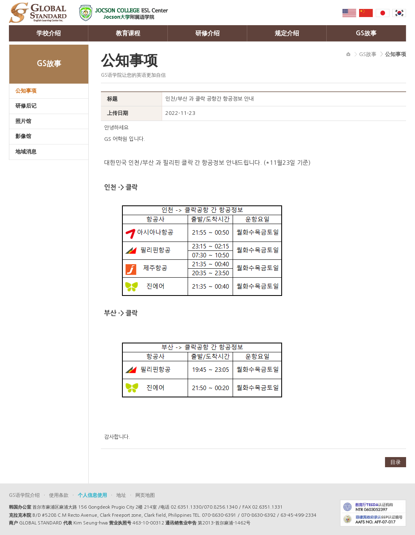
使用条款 (58, 495)
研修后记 (25, 105)
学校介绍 (48, 33)
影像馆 (23, 136)
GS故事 (366, 33)
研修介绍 (207, 33)
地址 (121, 495)
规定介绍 (287, 33)
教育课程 (128, 33)
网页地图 (145, 495)
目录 (395, 462)
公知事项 (25, 90)
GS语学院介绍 (24, 495)
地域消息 (25, 151)
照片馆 (23, 121)
